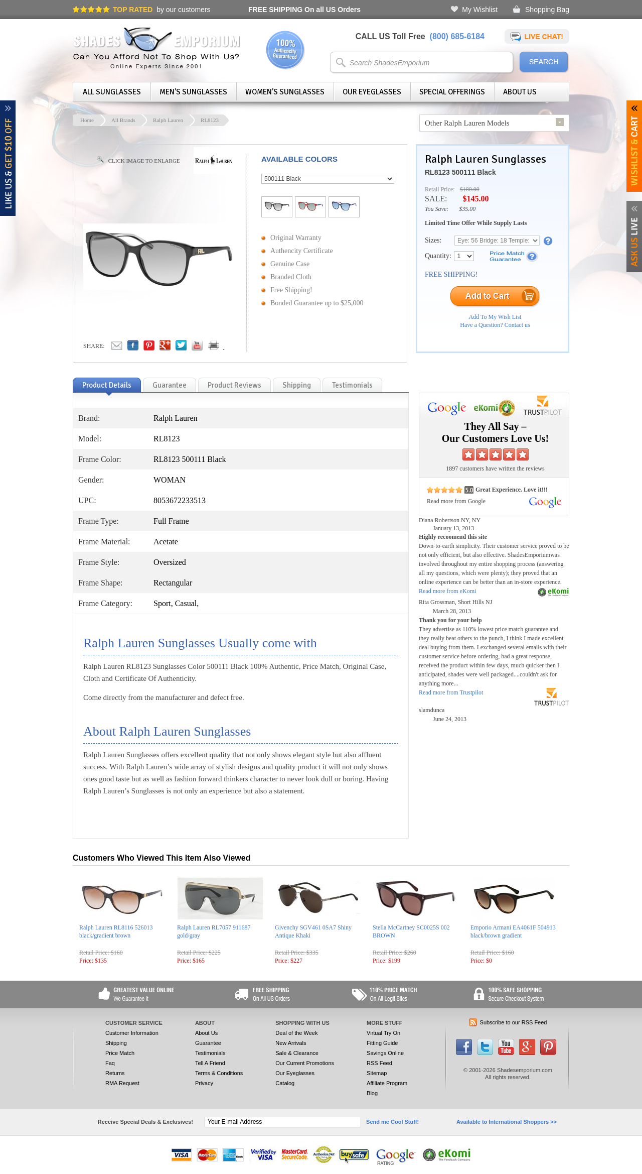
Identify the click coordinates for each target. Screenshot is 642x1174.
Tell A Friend (210, 1063)
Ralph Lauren (168, 120)
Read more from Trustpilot (451, 692)
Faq (110, 1063)
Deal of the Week (296, 1033)
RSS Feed (379, 1063)
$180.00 (469, 189)
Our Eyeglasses (372, 91)
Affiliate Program (387, 1083)
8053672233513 (179, 500)
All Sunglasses (112, 91)
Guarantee (208, 1043)
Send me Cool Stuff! (392, 1122)
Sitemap (377, 1073)
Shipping (116, 1043)
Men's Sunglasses (193, 91)
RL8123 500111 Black (460, 172)
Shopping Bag (547, 10)
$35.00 (467, 208)
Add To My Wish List (495, 316)
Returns (115, 1073)
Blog (372, 1093)
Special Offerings (452, 91)
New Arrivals (290, 1043)
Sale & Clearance (296, 1053)
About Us (520, 91)
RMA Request (122, 1083)
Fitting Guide (382, 1043)
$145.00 (475, 198)
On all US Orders (304, 10)
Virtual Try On (383, 1033)
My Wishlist (480, 10)
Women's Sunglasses (285, 91)
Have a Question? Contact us (495, 324)
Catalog (284, 1083)
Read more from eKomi (447, 591)
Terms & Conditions (219, 1073)
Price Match (119, 1053)
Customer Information (131, 1033)
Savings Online (385, 1053)
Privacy (204, 1083)
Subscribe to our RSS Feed (513, 1022)
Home (87, 120)
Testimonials (210, 1053)
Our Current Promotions (304, 1063)
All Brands (123, 120)
